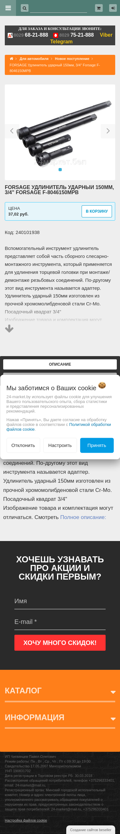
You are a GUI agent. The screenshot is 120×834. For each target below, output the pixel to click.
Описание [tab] (60, 364)
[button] (12, 132)
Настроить (60, 445)
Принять (96, 445)
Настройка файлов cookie (26, 820)
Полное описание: (83, 517)
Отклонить (23, 445)
